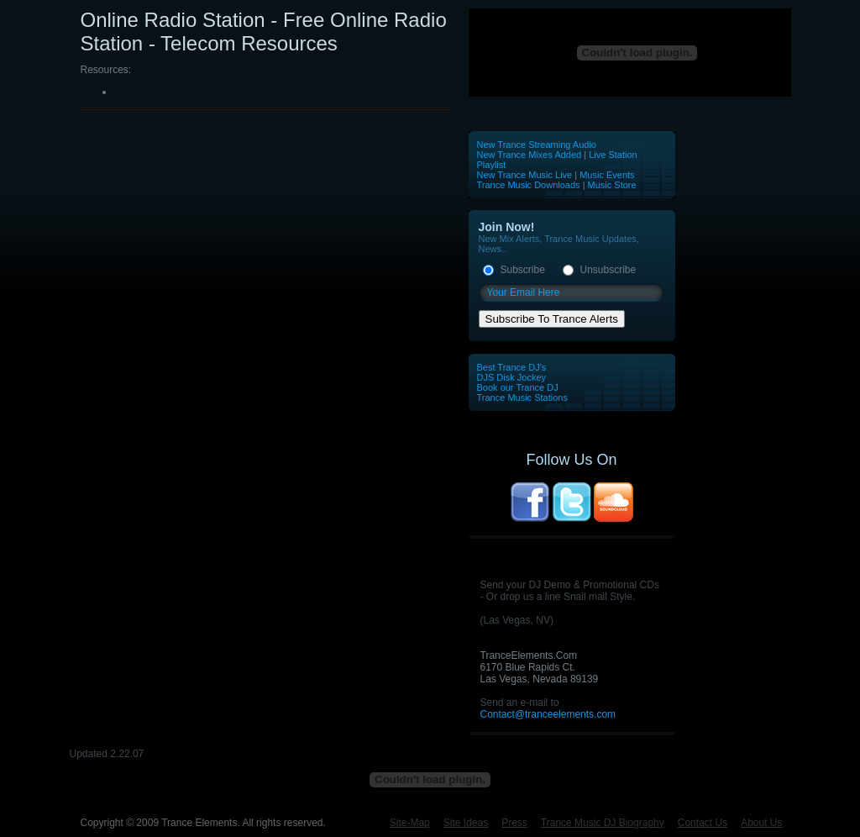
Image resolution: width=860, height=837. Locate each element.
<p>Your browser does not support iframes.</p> (630, 52)
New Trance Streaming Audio (536, 145)
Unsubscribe (608, 270)
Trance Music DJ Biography (602, 823)
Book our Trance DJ (517, 387)
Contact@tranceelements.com (548, 714)
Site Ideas (465, 823)
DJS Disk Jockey (512, 377)
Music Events (606, 175)
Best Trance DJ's (512, 367)
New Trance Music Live (526, 175)
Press (514, 823)
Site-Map (410, 823)
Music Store (612, 185)
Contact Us (702, 823)
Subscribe (523, 270)
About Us (761, 823)
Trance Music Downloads (528, 185)
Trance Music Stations (522, 397)
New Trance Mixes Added (529, 155)
